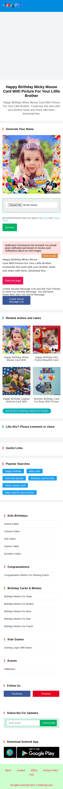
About (8, 770)
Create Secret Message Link (16, 300)
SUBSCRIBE (49, 723)
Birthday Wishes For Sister (18, 596)
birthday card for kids (42, 478)
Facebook (17, 693)
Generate (9, 227)
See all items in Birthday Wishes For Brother (26, 411)
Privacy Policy (50, 770)
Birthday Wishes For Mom (17, 611)
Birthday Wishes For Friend (18, 626)
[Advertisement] (31, 45)
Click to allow (49, 256)
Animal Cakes (11, 524)
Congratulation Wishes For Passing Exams (26, 575)
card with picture (14, 478)
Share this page (13, 280)
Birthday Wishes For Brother (19, 604)
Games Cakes (11, 546)
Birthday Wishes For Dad (17, 618)
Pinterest (46, 693)
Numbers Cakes (12, 553)
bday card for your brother (19, 492)
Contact (21, 770)
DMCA (34, 770)
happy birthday (13, 471)
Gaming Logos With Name (18, 647)
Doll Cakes (10, 538)
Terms (46, 218)
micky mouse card (15, 485)
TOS (31, 774)
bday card (34, 471)
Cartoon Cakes (12, 531)
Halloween (9, 669)
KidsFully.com (45, 785)
